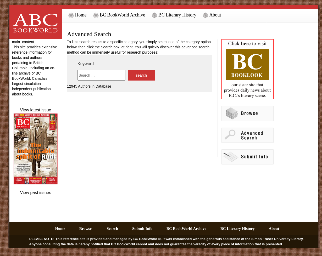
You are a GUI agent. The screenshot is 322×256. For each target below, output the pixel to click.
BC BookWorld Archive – (190, 228)
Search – (116, 228)
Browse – (90, 228)
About (212, 15)
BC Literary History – (241, 228)
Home (77, 15)
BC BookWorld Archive (119, 15)
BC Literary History (174, 15)
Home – (64, 228)
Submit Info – (146, 228)
